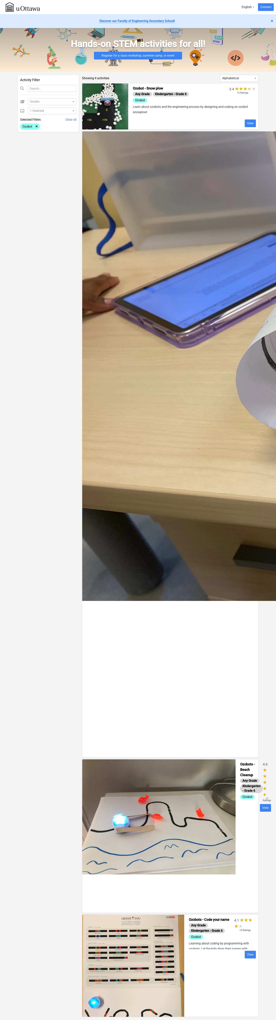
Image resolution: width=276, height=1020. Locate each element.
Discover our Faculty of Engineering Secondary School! (137, 21)
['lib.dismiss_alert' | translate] (272, 21)
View (250, 123)
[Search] (52, 88)
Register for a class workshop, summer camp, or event (138, 55)
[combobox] (50, 102)
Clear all (71, 119)
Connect (265, 7)
